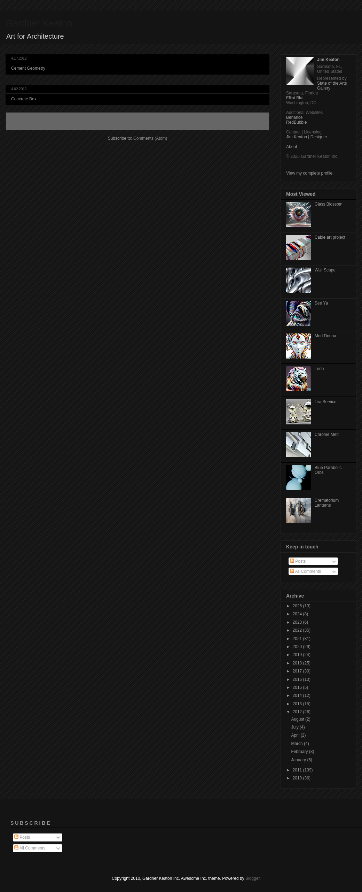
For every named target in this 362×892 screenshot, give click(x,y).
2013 (298, 703)
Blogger (252, 878)
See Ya (321, 303)
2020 (298, 646)
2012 (298, 711)
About (291, 146)
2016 (298, 679)
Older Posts (251, 121)
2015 (298, 687)
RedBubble (296, 122)
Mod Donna (325, 335)
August (298, 719)
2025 (298, 605)
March (297, 743)
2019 (298, 654)
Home (138, 121)
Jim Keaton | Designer (306, 136)
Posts (298, 561)
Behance (294, 117)
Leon (319, 368)
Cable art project (330, 237)
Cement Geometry (28, 68)
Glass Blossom (329, 204)
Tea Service (326, 401)
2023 (298, 622)
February (300, 751)
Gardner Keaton (39, 23)
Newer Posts (25, 121)
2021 (298, 638)
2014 (298, 695)
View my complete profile (309, 173)
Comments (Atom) (150, 138)
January (299, 760)
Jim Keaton (328, 59)
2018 (298, 663)
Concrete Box (24, 99)
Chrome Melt (327, 434)
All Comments (305, 571)
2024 (298, 614)
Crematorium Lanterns (327, 503)
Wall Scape (325, 270)
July (295, 727)
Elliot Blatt (295, 97)
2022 (298, 630)
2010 (298, 778)
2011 (298, 770)
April (295, 735)
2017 (298, 671)
